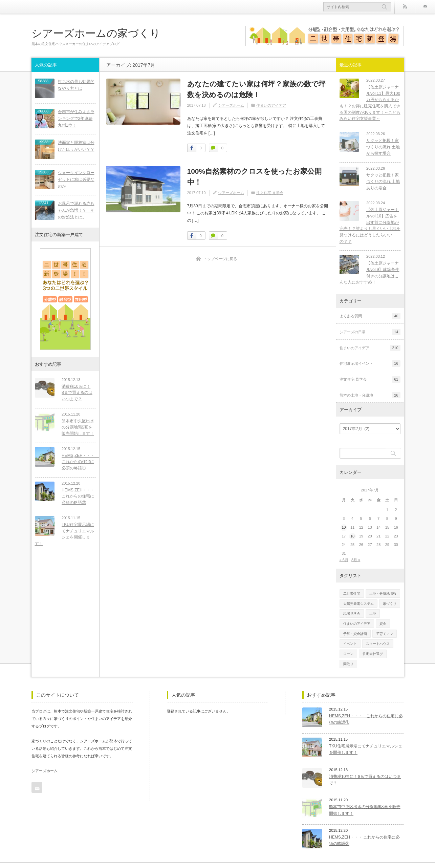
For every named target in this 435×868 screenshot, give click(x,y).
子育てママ (384, 627)
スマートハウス (378, 637)
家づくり (389, 597)
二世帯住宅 (351, 587)
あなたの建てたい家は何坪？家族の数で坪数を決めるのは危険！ (256, 89)
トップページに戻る (220, 259)
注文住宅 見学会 (269, 193)
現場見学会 (351, 607)
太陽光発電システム (358, 597)
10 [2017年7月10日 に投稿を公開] (344, 521)
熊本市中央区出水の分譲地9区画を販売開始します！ (77, 425)
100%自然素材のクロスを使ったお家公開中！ (254, 176)
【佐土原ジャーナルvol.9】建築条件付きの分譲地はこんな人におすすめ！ (368, 266)
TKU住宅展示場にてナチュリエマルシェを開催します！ (63, 532)
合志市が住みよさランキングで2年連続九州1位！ (76, 117)
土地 (372, 607)
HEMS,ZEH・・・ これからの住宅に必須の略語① (78, 459)
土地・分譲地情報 (382, 587)
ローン (348, 647)
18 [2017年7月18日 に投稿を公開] (352, 530)
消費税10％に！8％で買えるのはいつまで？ (77, 390)
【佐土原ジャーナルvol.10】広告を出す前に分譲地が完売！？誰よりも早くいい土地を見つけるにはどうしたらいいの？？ (370, 222)
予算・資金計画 (355, 627)
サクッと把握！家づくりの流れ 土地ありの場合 (381, 181)
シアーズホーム (231, 105)
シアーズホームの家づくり (95, 33)
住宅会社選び (373, 647)
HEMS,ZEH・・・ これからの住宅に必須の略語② (76, 494)
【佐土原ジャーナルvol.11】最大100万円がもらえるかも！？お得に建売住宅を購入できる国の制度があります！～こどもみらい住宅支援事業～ (370, 103)
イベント (350, 637)
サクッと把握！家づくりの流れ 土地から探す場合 (381, 146)
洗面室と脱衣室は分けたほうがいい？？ (76, 145)
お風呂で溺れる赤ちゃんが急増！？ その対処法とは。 (76, 208)
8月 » (355, 553)
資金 (382, 617)
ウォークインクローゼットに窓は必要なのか (76, 178)
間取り (348, 657)
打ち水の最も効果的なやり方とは (76, 84)
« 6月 (344, 553)
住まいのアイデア (271, 105)
